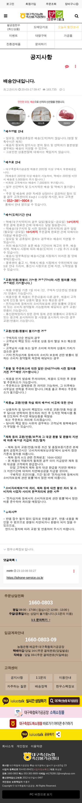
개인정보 (22, 746)
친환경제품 (13, 44)
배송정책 (41, 686)
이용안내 (65, 677)
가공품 (68, 35)
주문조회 (51, 3)
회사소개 (8, 746)
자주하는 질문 (16, 686)
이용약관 (36, 746)
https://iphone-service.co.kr (25, 577)
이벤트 (13, 35)
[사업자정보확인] (41, 769)
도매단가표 (41, 27)
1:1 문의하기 (40, 619)
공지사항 (17, 677)
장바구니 (72, 3)
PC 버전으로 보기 (41, 794)
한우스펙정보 (65, 686)
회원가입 (31, 3)
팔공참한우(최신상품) (13, 27)
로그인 (10, 3)
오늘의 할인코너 (68, 27)
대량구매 (41, 35)
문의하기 (41, 44)
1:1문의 (41, 677)
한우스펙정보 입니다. (17, 547)
